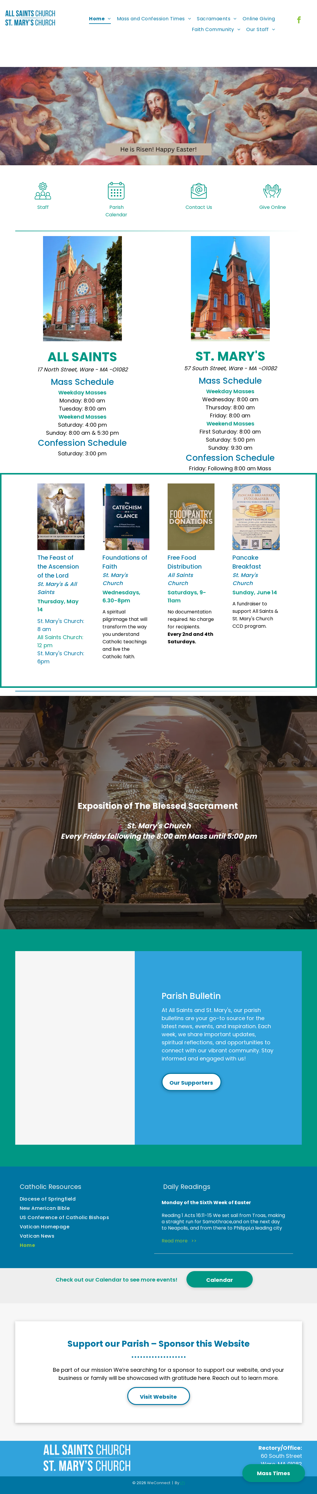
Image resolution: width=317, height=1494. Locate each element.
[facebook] (299, 21)
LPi (182, 1483)
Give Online (272, 212)
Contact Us (199, 212)
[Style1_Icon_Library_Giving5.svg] (272, 203)
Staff (43, 212)
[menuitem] (100, 18)
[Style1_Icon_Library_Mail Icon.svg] (199, 203)
